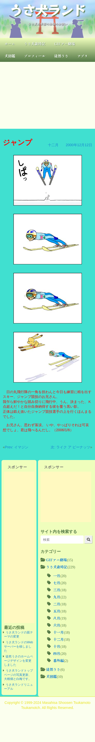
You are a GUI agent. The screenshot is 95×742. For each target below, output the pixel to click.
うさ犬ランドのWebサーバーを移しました (18, 646)
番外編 (58, 660)
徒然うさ (61, 55)
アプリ (82, 55)
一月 (56, 575)
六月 (56, 625)
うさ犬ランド (48, 10)
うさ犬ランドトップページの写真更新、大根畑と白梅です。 (18, 675)
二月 (56, 603)
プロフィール (34, 55)
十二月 (53, 145)
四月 (56, 653)
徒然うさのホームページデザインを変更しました (18, 661)
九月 (56, 596)
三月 (56, 589)
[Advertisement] (47, 95)
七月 (56, 582)
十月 (56, 646)
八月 (56, 618)
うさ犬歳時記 (34, 43)
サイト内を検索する (59, 531)
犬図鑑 (10, 55)
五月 (56, 610)
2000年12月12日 (79, 145)
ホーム (10, 43)
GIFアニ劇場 (64, 43)
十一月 (58, 632)
